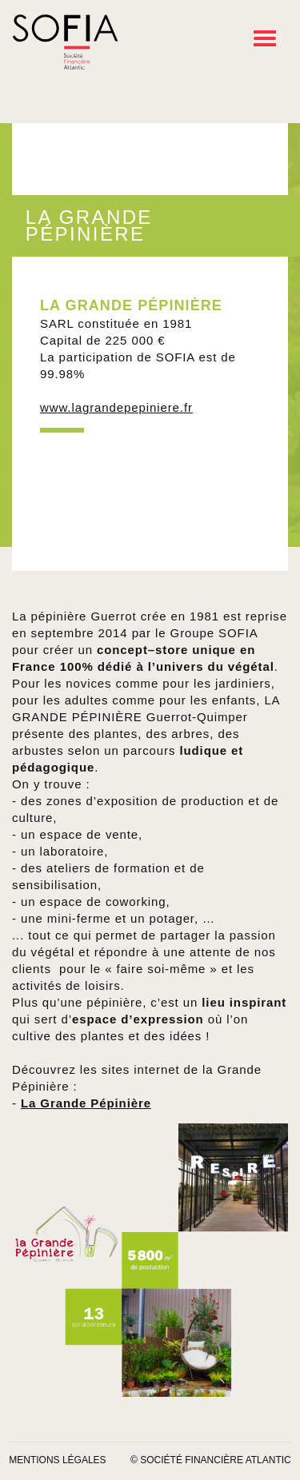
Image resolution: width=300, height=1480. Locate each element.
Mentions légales (57, 1460)
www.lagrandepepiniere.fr (116, 407)
